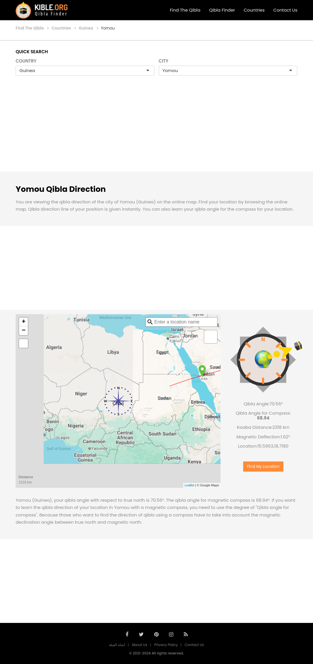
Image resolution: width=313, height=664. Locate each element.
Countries (254, 10)
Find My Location (263, 464)
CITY (163, 60)
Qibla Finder (222, 10)
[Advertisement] (156, 129)
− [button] (24, 330)
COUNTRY (26, 60)
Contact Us (285, 10)
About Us (140, 644)
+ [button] (24, 322)
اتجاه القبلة (117, 644)
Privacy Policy (166, 644)
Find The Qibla (185, 10)
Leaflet (189, 485)
